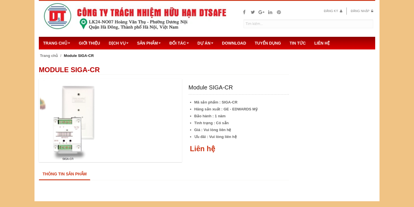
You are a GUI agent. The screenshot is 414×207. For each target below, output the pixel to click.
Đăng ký (333, 11)
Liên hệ (322, 43)
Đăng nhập (362, 11)
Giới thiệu (89, 43)
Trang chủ (56, 43)
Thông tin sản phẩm (65, 174)
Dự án (205, 43)
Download (234, 43)
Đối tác (179, 43)
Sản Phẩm (149, 43)
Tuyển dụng (268, 43)
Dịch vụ (119, 43)
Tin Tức (298, 43)
